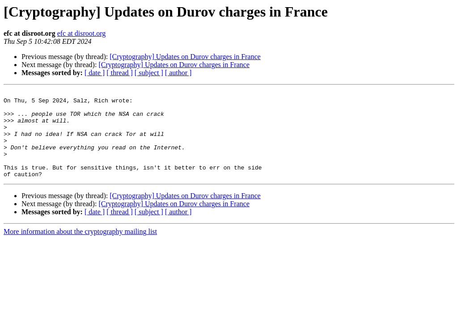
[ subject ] (149, 72)
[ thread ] (119, 72)
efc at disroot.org (81, 33)
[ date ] (95, 72)
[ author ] (178, 72)
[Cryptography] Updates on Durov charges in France (185, 56)
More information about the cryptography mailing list (80, 249)
